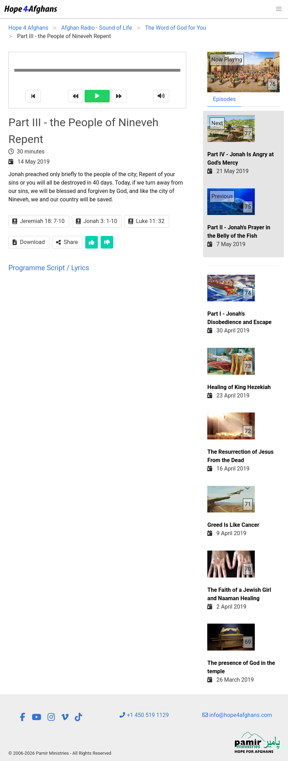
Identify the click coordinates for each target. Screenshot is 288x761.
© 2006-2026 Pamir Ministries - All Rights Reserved (59, 753)
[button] (279, 9)
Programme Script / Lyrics (48, 268)
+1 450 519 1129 (144, 715)
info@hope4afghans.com (237, 715)
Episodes (224, 99)
